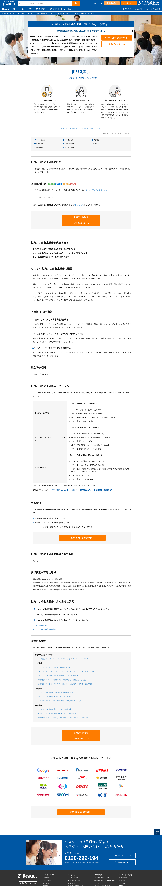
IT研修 (45, 873)
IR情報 (121, 870)
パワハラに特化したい (59, 480)
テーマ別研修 (42, 649)
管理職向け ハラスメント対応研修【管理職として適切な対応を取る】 (62, 670)
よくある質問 (138, 9)
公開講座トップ (73, 873)
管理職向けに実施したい (104, 480)
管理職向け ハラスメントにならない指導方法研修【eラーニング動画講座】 (64, 708)
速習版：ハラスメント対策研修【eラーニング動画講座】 (58, 704)
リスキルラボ (98, 868)
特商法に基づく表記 (33, 884)
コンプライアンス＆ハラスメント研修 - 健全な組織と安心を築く (60, 691)
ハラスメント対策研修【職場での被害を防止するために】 (58, 666)
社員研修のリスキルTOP (101, 862)
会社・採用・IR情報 (153, 9)
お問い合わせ (129, 3)
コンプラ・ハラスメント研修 (60, 649)
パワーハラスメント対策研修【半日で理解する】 (55, 657)
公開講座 (40, 9)
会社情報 (122, 865)
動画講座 (54, 9)
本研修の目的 (39, 140)
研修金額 (62, 143)
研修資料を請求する (64, 213)
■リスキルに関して (125, 859)
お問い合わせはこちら (117, 44)
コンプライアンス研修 (81, 649)
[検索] (76, 3)
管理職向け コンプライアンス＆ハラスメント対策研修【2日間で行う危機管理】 (66, 674)
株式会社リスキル (7, 884)
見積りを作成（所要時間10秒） (117, 37)
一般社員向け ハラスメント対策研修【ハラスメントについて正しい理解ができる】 (67, 662)
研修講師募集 (123, 862)
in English (69, 9)
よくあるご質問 (73, 862)
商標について (44, 884)
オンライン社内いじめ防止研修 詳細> (44, 619)
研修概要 (87, 140)
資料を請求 (112, 3)
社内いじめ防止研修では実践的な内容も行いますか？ (57, 605)
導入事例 (128, 9)
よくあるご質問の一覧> (40, 616)
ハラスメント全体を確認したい (81, 480)
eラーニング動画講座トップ (76, 876)
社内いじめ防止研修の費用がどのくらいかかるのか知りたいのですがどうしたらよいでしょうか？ (74, 599)
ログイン (98, 3)
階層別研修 (46, 862)
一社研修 (27, 9)
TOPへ (157, 817)
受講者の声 (87, 143)
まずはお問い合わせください (96, 186)
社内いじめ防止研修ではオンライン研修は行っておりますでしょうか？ (64, 610)
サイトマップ (123, 873)
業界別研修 (46, 870)
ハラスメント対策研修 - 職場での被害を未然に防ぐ (56, 683)
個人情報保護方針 (19, 884)
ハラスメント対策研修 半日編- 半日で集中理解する (56, 687)
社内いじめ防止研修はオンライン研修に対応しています (81, 128)
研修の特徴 (71, 868)
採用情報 (122, 868)
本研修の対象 (64, 140)
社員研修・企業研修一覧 (75, 870)
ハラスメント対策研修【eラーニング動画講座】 (55, 699)
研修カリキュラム (114, 140)
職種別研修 (46, 868)
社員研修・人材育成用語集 (102, 870)
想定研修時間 (39, 143)
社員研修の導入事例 (74, 865)
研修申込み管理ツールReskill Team (104, 865)
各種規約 (52, 884)
